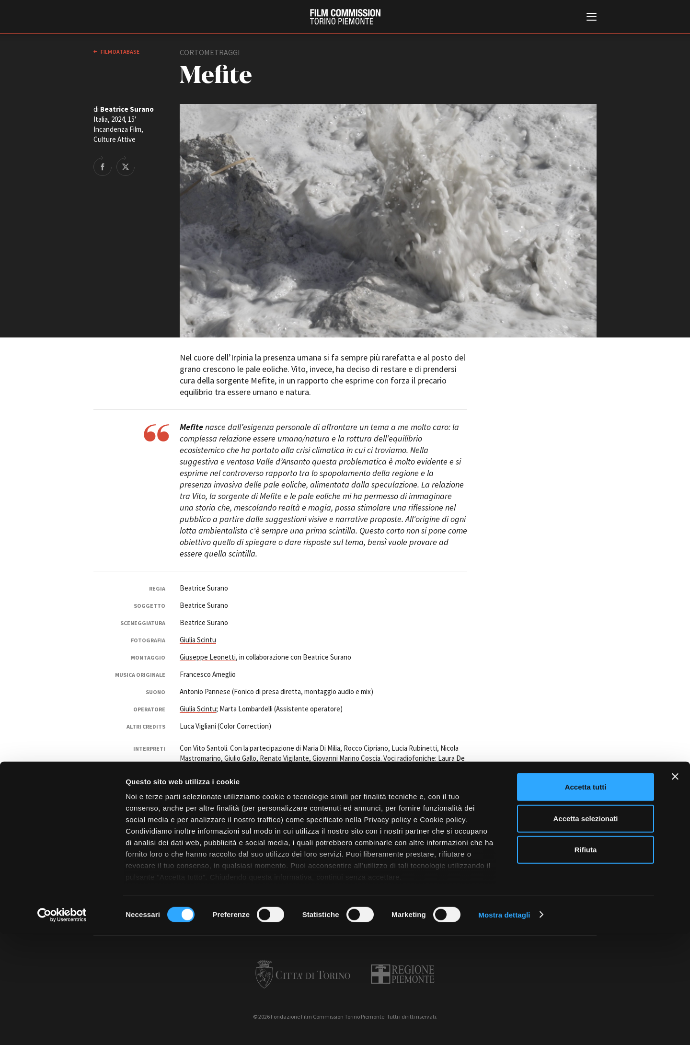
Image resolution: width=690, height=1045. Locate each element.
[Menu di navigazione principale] (591, 18)
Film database (119, 51)
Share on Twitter (125, 166)
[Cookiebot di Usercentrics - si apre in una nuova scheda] (62, 1026)
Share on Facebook (102, 166)
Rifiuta (586, 961)
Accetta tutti (586, 898)
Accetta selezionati (585, 930)
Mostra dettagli (504, 1026)
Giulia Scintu (198, 639)
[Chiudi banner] (675, 888)
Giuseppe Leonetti (208, 657)
